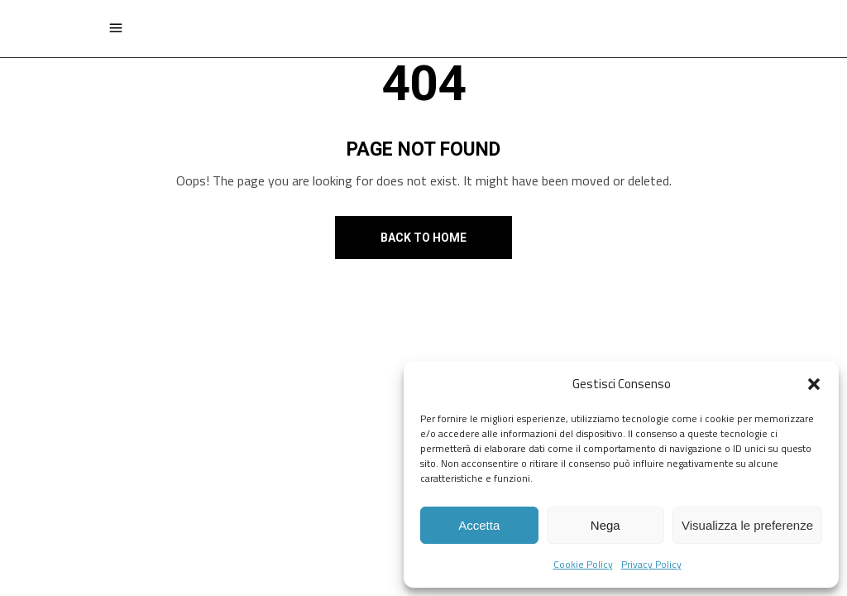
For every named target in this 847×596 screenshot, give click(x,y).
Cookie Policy (583, 564)
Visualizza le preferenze (747, 525)
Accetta (479, 525)
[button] (814, 384)
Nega (605, 525)
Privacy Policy (651, 564)
